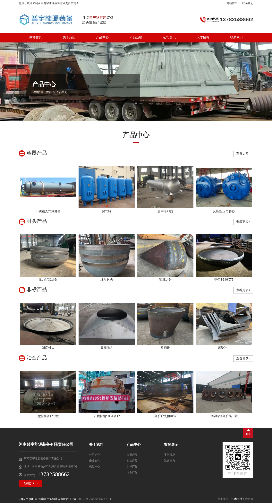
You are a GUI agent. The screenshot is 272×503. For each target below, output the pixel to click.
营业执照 (223, 499)
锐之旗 (249, 499)
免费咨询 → (30, 483)
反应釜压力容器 (224, 211)
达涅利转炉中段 (48, 416)
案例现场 (169, 454)
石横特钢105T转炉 (107, 416)
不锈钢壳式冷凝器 (48, 211)
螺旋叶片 (224, 348)
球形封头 (106, 280)
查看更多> (243, 154)
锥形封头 (165, 280)
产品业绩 (136, 37)
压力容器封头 (48, 280)
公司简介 (94, 454)
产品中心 (102, 37)
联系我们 (247, 3)
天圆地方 (106, 348)
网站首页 (231, 3)
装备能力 (169, 460)
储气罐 (106, 211)
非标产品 (132, 466)
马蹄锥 (165, 348)
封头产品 (132, 460)
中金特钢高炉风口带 (224, 416)
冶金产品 (132, 472)
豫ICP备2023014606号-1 (94, 499)
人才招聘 (203, 37)
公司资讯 (169, 37)
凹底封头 (48, 348)
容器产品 (132, 454)
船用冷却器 (165, 211)
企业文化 (94, 460)
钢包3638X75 (224, 280)
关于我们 (69, 37)
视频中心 (94, 466)
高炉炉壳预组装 (165, 416)
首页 (49, 92)
